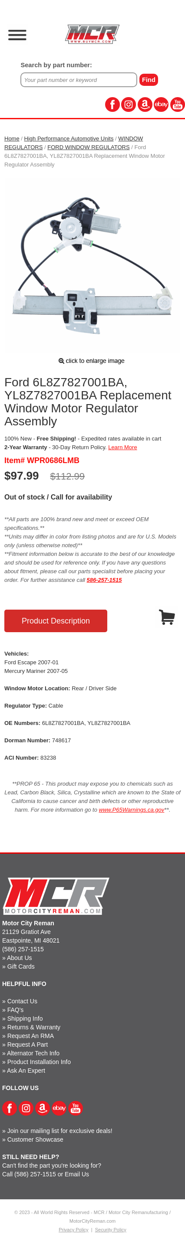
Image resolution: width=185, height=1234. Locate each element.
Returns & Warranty (33, 1027)
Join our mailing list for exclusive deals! (59, 1130)
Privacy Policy (73, 1229)
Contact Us (22, 1001)
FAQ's (15, 1009)
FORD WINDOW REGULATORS (88, 147)
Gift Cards (21, 966)
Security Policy (110, 1229)
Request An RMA (30, 1035)
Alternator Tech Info (33, 1053)
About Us (19, 957)
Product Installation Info (39, 1061)
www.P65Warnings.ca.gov (132, 809)
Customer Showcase (35, 1139)
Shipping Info (25, 1018)
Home (12, 138)
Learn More (122, 447)
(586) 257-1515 (23, 949)
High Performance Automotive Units (69, 138)
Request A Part (27, 1044)
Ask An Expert (26, 1070)
